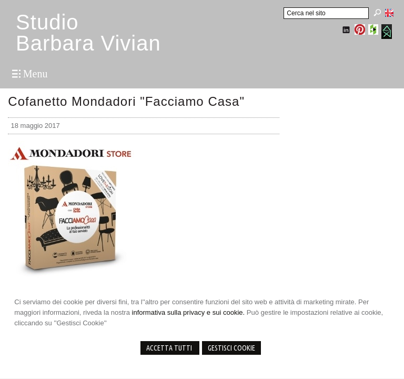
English (389, 12)
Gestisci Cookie (231, 348)
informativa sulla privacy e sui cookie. (188, 312)
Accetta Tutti (170, 348)
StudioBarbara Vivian (88, 33)
